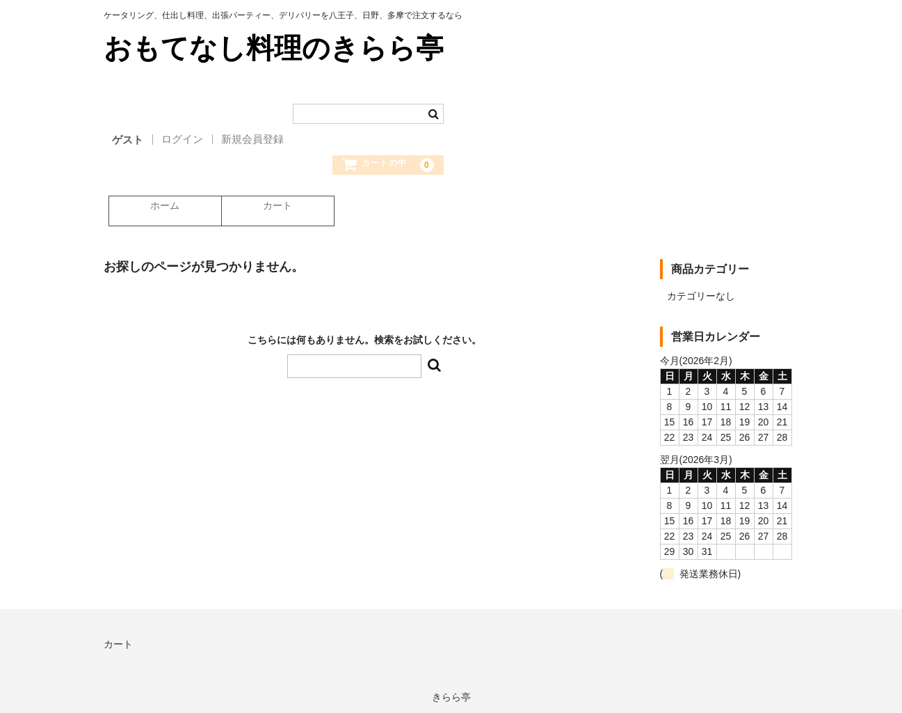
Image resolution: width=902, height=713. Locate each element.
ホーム (160, 206)
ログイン (182, 139)
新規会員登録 (252, 139)
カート (275, 206)
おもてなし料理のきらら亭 (274, 48)
